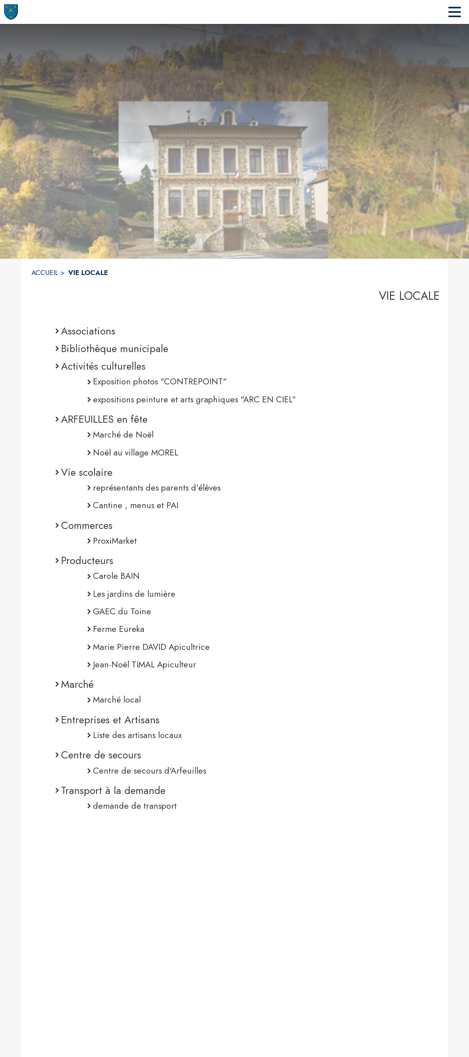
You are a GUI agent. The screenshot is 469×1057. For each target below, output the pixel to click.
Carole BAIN (116, 576)
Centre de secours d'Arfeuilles (149, 770)
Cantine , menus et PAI (135, 505)
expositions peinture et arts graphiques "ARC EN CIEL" (194, 399)
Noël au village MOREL (135, 452)
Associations (88, 331)
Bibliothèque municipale (114, 348)
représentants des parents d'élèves (157, 487)
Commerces (86, 525)
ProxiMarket (115, 540)
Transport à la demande (113, 790)
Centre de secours (101, 755)
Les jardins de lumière (134, 594)
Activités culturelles (103, 366)
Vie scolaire (86, 472)
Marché (77, 684)
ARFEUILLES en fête (104, 419)
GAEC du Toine (122, 611)
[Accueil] (11, 12)
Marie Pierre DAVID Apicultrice (151, 647)
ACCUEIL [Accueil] (45, 272)
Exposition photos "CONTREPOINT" (160, 381)
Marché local (117, 699)
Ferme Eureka (118, 629)
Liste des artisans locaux (137, 735)
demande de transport (135, 806)
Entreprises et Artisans (110, 719)
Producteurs (87, 560)
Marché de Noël (123, 434)
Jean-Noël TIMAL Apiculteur (144, 664)
